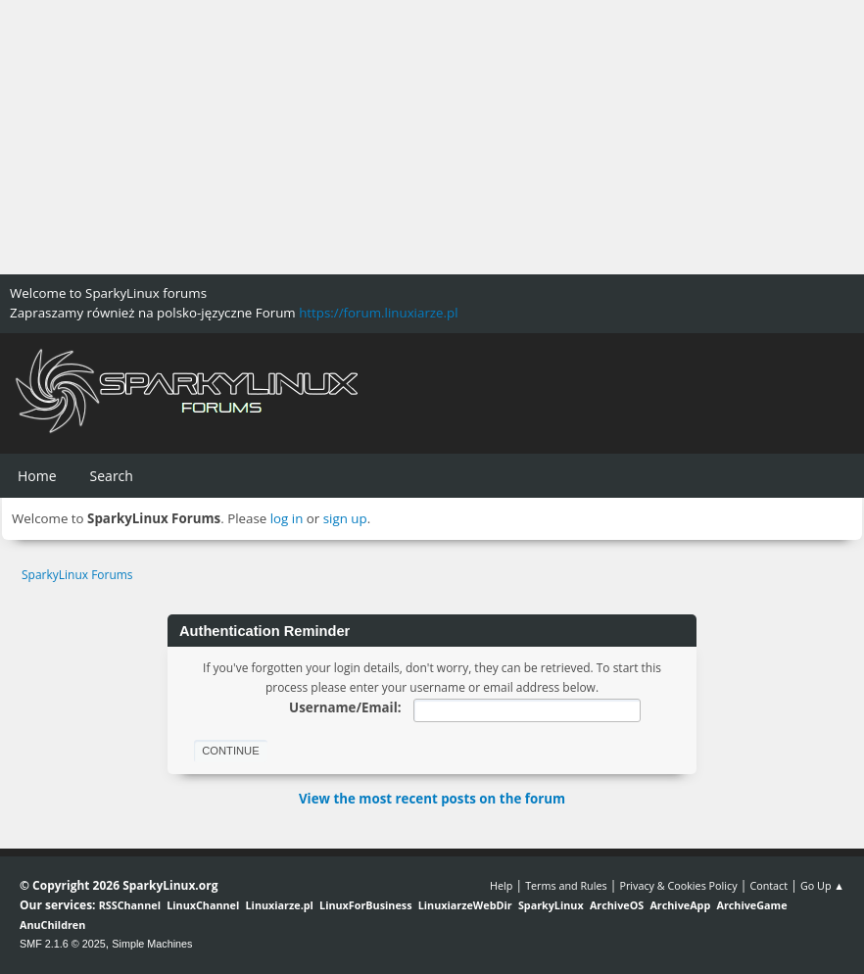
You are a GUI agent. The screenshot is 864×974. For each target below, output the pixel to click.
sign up (345, 518)
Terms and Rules (566, 885)
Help (501, 885)
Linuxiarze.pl (279, 905)
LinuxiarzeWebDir (465, 905)
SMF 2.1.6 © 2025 (63, 944)
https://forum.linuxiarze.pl (378, 312)
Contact (768, 885)
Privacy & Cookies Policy (678, 885)
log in (287, 518)
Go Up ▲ (822, 885)
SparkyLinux (551, 905)
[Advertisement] (432, 137)
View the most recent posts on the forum (432, 798)
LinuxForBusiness (365, 905)
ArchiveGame (751, 905)
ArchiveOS (617, 905)
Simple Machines (152, 944)
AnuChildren (52, 924)
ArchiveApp (679, 905)
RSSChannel (130, 905)
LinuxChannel (203, 905)
